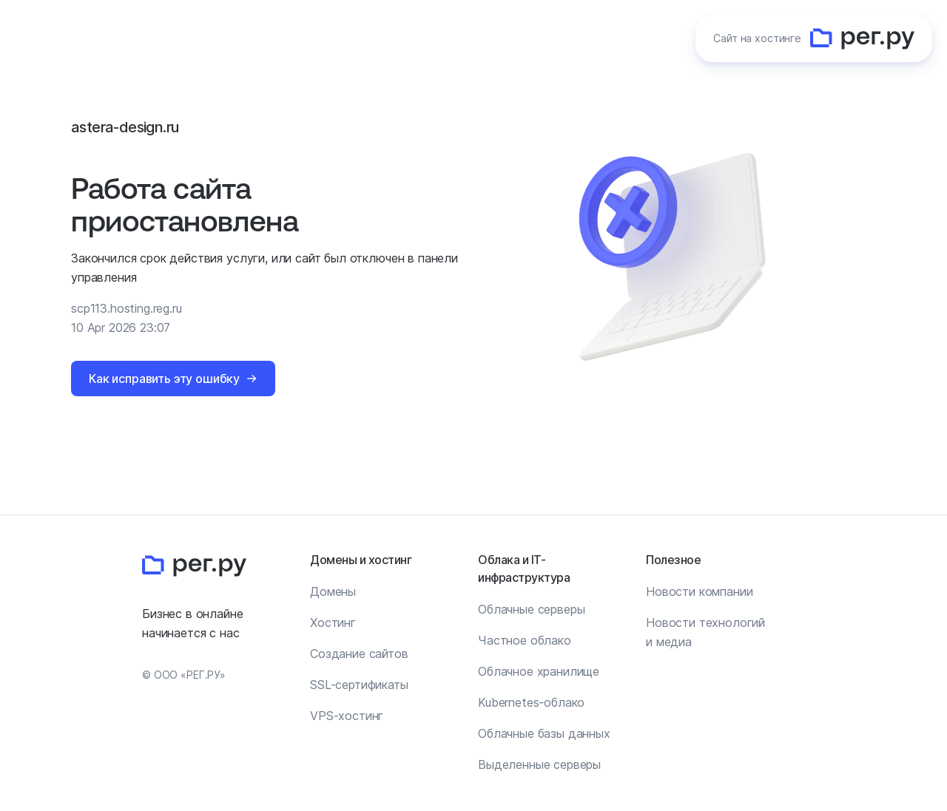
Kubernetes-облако (531, 702)
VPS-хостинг (346, 715)
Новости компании (699, 591)
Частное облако (524, 640)
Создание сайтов (359, 653)
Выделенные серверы (539, 764)
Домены (333, 591)
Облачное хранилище (538, 671)
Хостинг (333, 622)
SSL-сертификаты (359, 684)
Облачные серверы (531, 609)
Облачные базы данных (544, 733)
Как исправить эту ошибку (164, 378)
